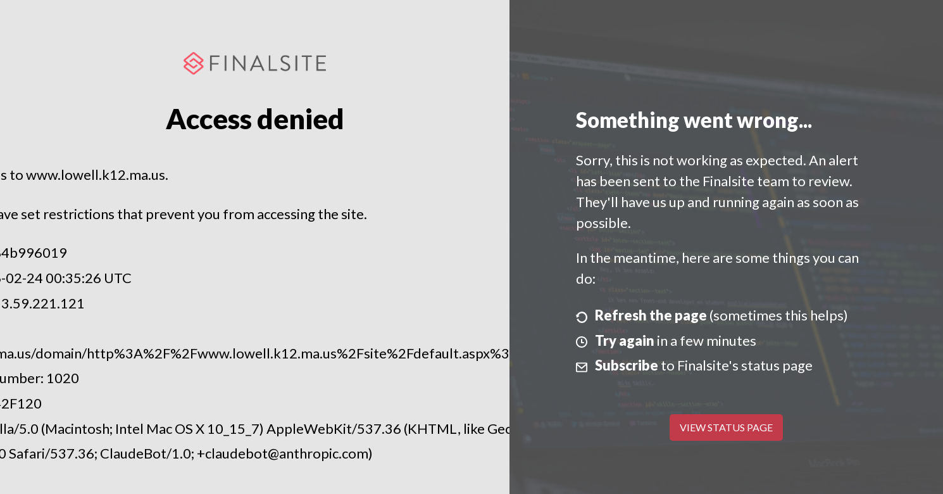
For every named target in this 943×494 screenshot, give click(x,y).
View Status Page (726, 427)
